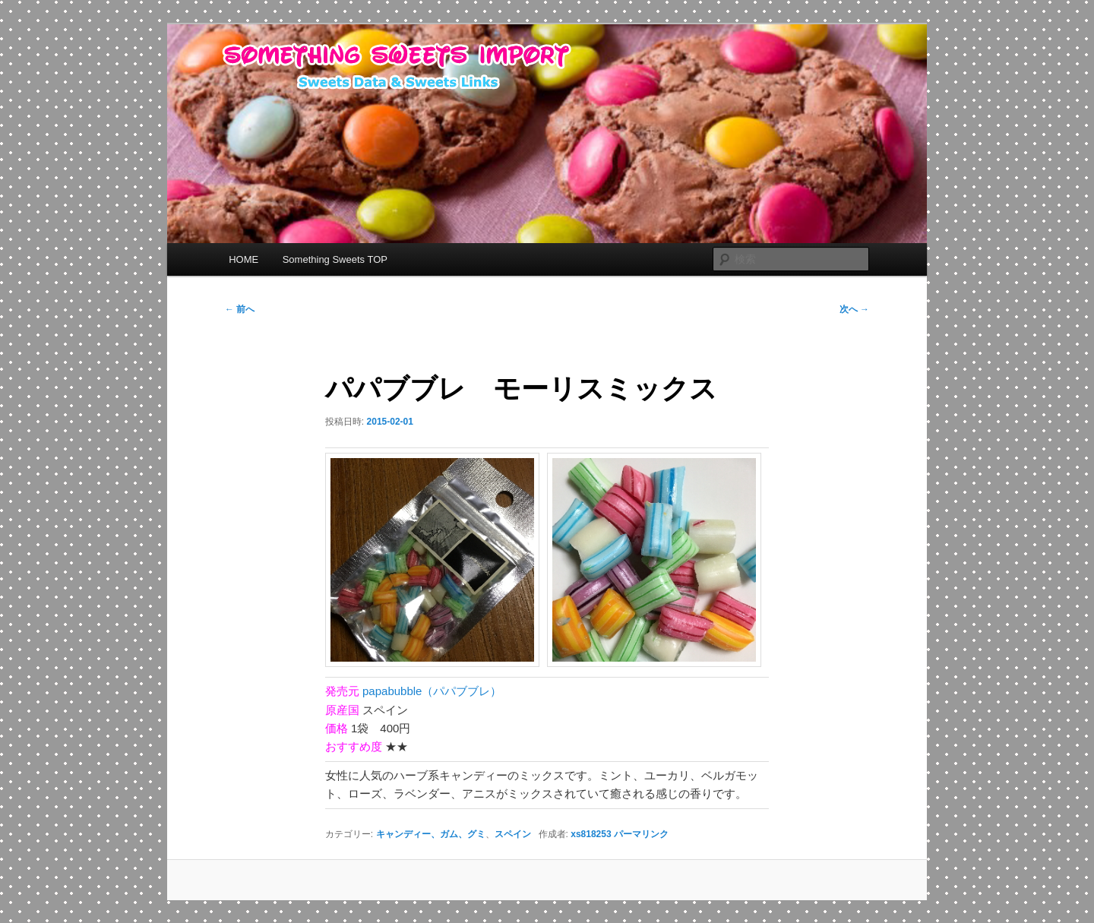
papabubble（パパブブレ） (431, 690)
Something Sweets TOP (335, 259)
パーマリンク (641, 834)
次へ (854, 309)
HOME (243, 259)
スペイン (513, 834)
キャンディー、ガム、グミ (430, 834)
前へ (240, 309)
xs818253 (591, 834)
